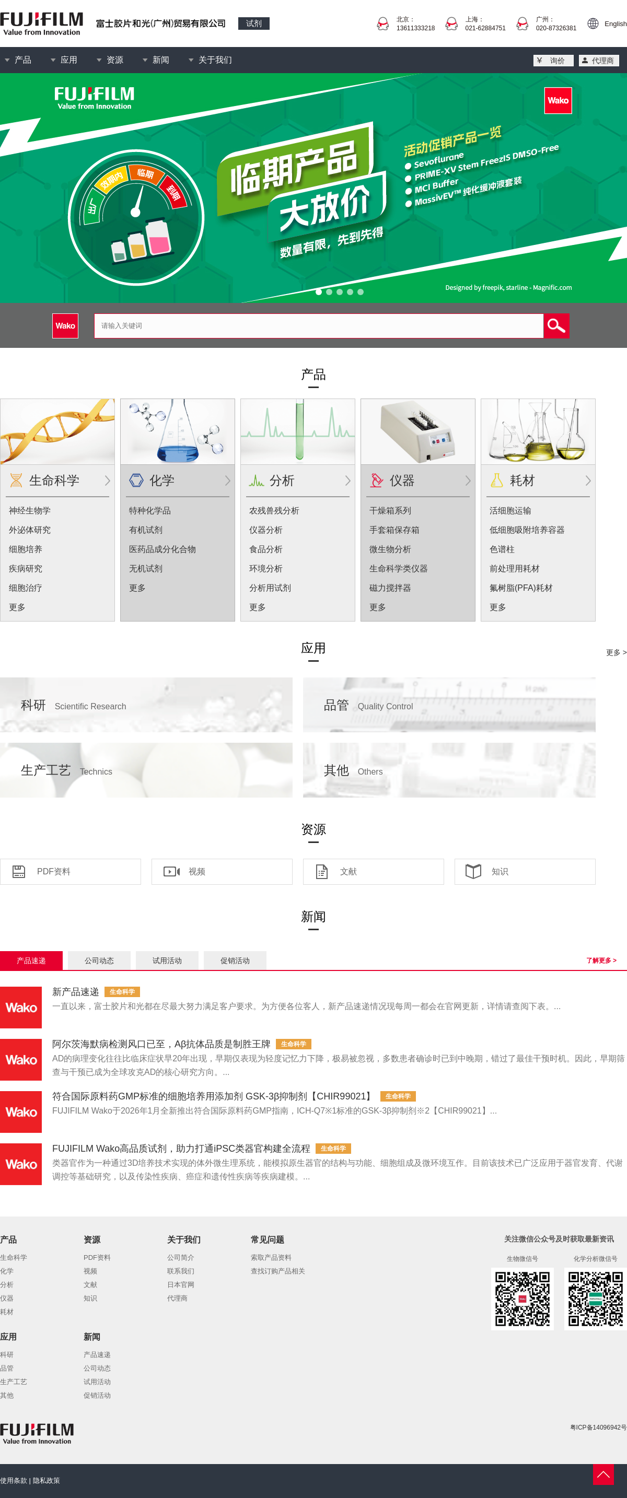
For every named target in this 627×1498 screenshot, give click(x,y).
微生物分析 (390, 549)
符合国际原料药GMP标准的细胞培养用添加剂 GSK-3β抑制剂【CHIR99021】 (213, 1096)
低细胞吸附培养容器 (527, 529)
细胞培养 (25, 549)
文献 (348, 871)
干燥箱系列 (390, 510)
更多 (17, 607)
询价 (557, 60)
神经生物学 (30, 510)
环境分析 (266, 568)
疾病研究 (25, 568)
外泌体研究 (30, 529)
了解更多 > (601, 960)
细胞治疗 (25, 587)
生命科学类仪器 (398, 568)
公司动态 (99, 960)
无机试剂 (145, 568)
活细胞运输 (510, 510)
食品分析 (266, 549)
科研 (73, 705)
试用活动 (167, 960)
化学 (162, 480)
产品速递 (31, 960)
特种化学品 (150, 510)
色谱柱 (502, 549)
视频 (197, 871)
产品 (23, 59)
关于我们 (215, 59)
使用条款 (13, 1480)
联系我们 (180, 1271)
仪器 (402, 480)
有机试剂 (145, 529)
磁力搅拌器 (390, 587)
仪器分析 (266, 529)
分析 (282, 480)
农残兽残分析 (274, 510)
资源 (115, 59)
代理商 (603, 60)
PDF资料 (54, 871)
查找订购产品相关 (278, 1271)
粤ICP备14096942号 (598, 1427)
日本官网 (180, 1285)
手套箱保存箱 (394, 529)
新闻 (161, 59)
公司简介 (180, 1257)
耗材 (522, 480)
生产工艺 (66, 770)
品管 (368, 705)
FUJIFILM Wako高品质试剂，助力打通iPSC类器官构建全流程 (181, 1148)
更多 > (616, 652)
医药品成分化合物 (162, 549)
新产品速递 (75, 992)
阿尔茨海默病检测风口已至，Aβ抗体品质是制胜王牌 (161, 1044)
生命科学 (54, 480)
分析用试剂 (270, 587)
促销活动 (235, 960)
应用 (69, 59)
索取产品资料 (271, 1257)
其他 (353, 770)
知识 (500, 871)
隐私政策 (46, 1480)
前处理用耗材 (515, 568)
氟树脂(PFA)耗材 (521, 587)
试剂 (254, 23)
